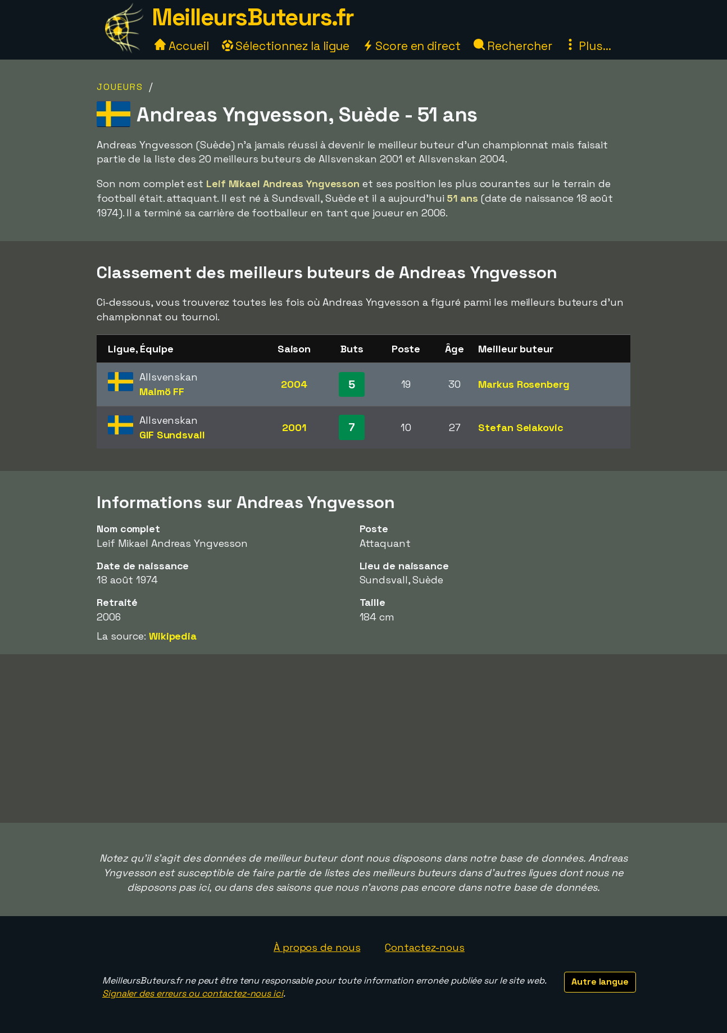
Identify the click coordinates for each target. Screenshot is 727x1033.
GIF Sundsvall (172, 434)
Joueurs (120, 87)
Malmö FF (161, 391)
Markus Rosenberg (523, 384)
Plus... (588, 45)
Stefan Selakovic (520, 427)
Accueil (181, 45)
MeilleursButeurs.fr (253, 17)
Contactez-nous (425, 947)
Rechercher (513, 45)
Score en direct (411, 45)
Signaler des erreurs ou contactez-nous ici (192, 993)
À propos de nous (317, 947)
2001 (294, 427)
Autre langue (600, 981)
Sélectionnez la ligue (286, 45)
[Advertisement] (363, 738)
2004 (294, 384)
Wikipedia (173, 635)
